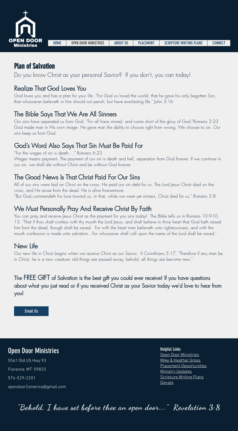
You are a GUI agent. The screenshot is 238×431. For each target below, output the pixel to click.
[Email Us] (31, 311)
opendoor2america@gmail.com (37, 387)
